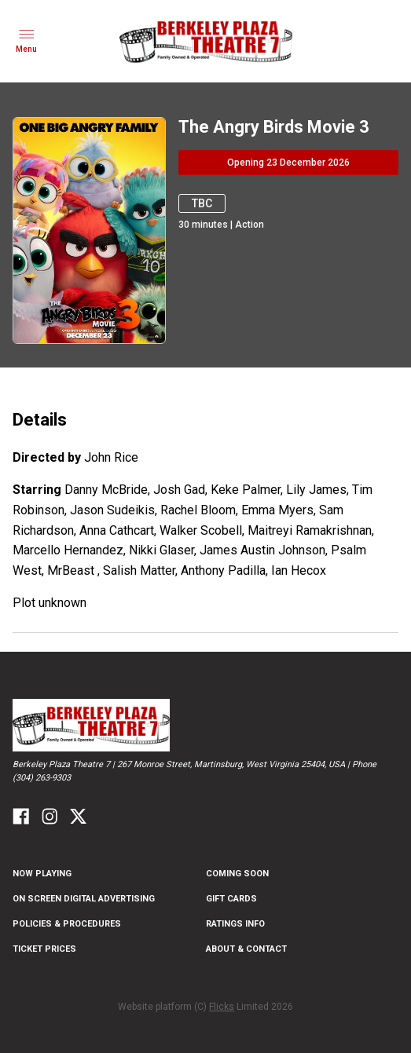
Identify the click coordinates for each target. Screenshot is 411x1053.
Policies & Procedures (67, 924)
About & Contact (246, 949)
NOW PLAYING (42, 873)
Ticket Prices (44, 949)
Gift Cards (231, 899)
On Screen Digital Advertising (84, 899)
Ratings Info (235, 924)
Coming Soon (237, 873)
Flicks (221, 1006)
